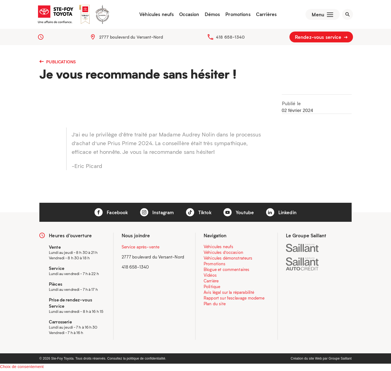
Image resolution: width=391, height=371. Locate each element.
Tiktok (199, 214)
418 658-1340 (230, 38)
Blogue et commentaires (226, 270)
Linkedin (281, 214)
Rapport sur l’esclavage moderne (234, 299)
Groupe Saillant (340, 359)
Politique (212, 287)
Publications (57, 63)
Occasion (188, 15)
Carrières (265, 15)
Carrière (211, 282)
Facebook (111, 214)
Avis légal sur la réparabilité (229, 293)
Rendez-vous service (321, 38)
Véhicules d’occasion (223, 253)
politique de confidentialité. (146, 359)
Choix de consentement (22, 367)
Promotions (237, 15)
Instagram (157, 214)
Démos (211, 15)
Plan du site (215, 304)
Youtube (238, 214)
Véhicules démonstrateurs (228, 259)
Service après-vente (141, 248)
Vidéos (210, 276)
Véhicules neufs (155, 15)
